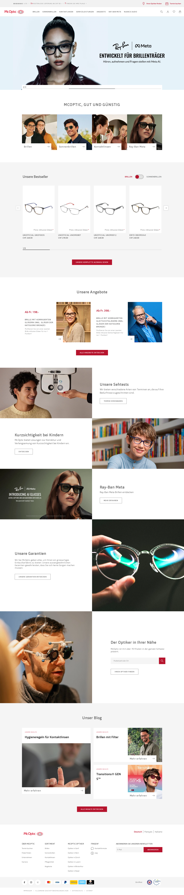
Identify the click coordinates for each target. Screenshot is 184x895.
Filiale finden (26, 853)
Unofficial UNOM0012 (105, 235)
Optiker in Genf (73, 848)
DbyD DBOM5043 (137, 235)
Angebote (48, 866)
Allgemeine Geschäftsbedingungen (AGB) (52, 891)
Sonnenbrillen (50, 853)
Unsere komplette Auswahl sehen (92, 262)
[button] (167, 11)
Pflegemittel (49, 862)
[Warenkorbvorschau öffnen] (180, 11)
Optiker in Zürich (74, 857)
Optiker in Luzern (74, 862)
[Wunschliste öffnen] (174, 11)
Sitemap (89, 891)
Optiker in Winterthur (75, 866)
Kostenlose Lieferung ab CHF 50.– (47, 4)
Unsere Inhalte (31, 732)
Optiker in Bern (73, 853)
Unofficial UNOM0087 (69, 235)
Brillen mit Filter (107, 737)
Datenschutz (77, 891)
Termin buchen (27, 848)
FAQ (94, 853)
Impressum (28, 891)
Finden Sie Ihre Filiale (76, 4)
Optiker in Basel (73, 871)
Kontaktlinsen (50, 857)
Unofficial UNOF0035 (34, 235)
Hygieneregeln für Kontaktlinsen (47, 737)
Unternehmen (27, 857)
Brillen (47, 848)
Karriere (25, 862)
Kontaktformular (99, 848)
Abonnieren (153, 850)
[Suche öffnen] (161, 11)
